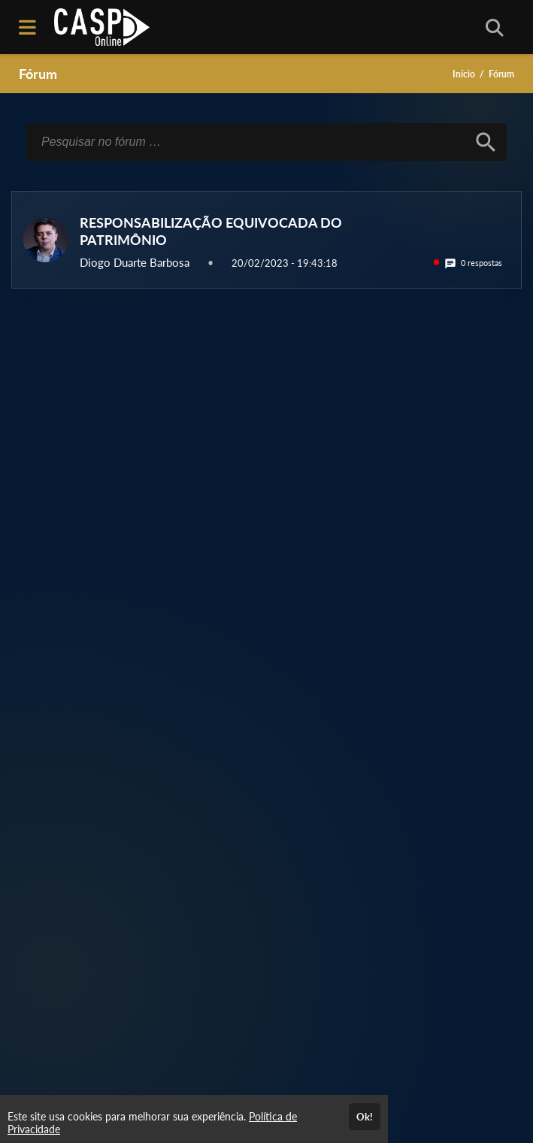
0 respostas (473, 263)
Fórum (38, 73)
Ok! (364, 1117)
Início (464, 74)
